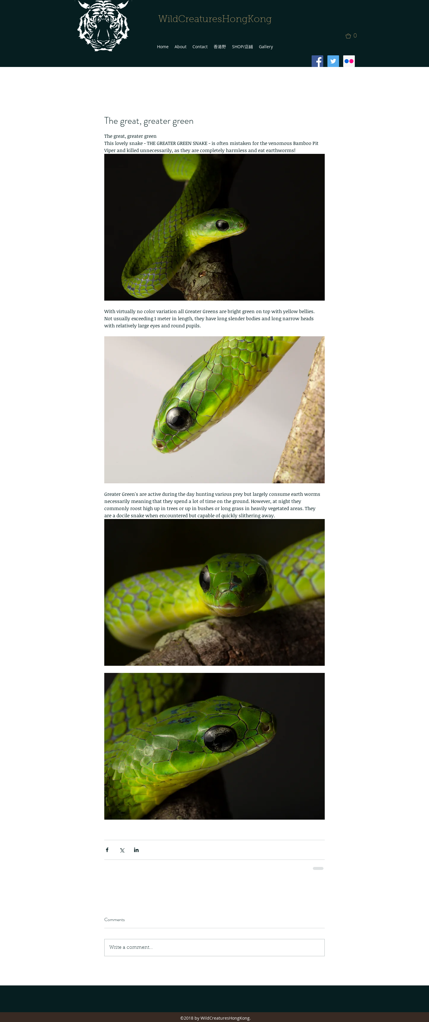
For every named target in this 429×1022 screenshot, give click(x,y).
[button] (353, 36)
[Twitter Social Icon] (333, 61)
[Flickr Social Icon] (349, 61)
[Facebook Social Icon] (317, 61)
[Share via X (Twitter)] (122, 850)
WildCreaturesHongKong (215, 19)
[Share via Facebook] (107, 850)
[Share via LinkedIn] (136, 850)
